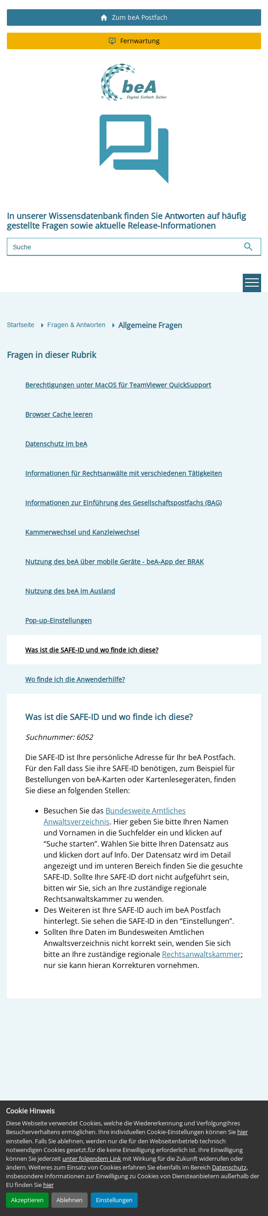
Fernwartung (134, 40)
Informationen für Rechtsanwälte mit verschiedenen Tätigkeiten (123, 473)
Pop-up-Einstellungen (58, 620)
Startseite (20, 324)
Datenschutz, (230, 1167)
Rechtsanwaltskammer (201, 954)
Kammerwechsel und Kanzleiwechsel (82, 532)
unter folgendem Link (91, 1158)
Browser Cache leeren (59, 414)
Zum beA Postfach (134, 17)
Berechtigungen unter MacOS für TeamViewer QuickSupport (118, 384)
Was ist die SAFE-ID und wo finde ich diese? (91, 649)
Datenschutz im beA (56, 443)
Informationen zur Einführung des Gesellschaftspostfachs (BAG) (123, 502)
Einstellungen (114, 1200)
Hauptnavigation (251, 283)
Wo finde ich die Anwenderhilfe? (75, 679)
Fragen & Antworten (76, 324)
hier (242, 1132)
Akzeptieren (27, 1200)
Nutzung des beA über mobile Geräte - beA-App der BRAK (114, 561)
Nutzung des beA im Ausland (70, 591)
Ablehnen (69, 1200)
